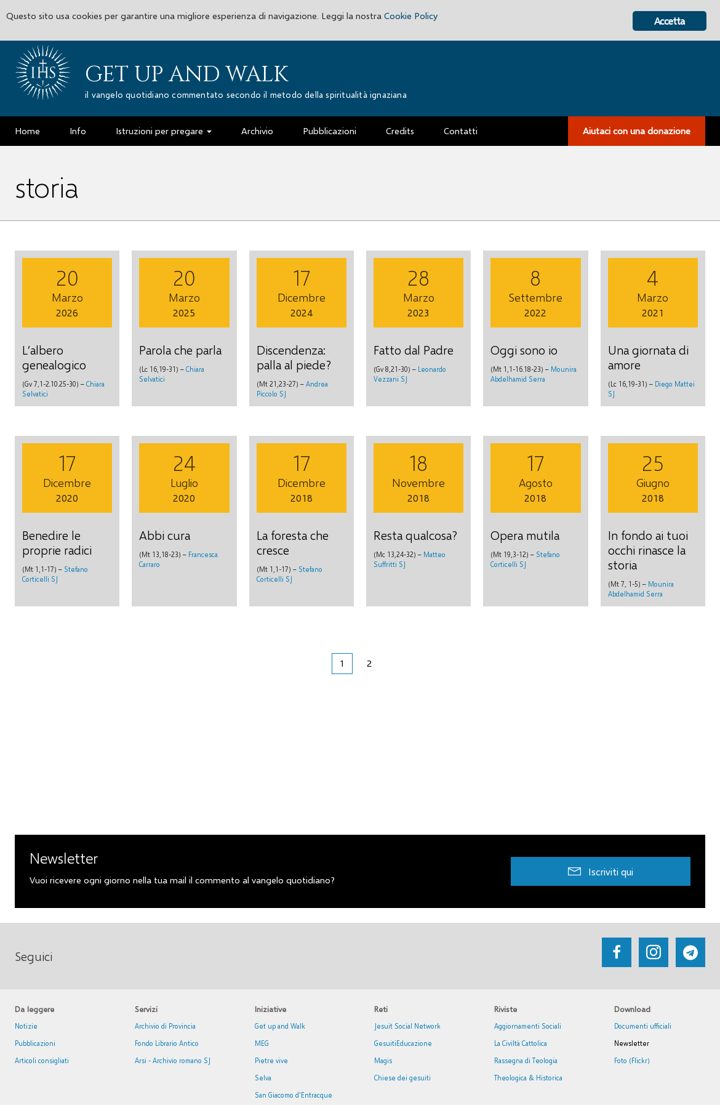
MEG (262, 1043)
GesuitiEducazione (403, 1043)
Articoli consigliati (42, 1060)
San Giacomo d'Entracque (293, 1095)
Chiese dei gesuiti (402, 1078)
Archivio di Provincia (165, 1026)
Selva (263, 1078)
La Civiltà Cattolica (520, 1043)
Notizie (26, 1026)
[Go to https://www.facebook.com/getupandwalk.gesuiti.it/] (616, 952)
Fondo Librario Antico (167, 1043)
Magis (383, 1060)
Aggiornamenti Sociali (527, 1026)
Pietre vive (271, 1060)
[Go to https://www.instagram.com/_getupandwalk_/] (653, 952)
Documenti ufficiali (642, 1026)
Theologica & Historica (528, 1078)
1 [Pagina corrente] (342, 663)
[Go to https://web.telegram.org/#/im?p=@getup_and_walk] (690, 952)
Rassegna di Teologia (526, 1060)
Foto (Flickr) (632, 1060)
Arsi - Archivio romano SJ (172, 1060)
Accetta (669, 20)
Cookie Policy (469, 16)
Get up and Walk (186, 74)
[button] (600, 871)
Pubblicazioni (35, 1043)
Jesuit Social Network (407, 1026)
